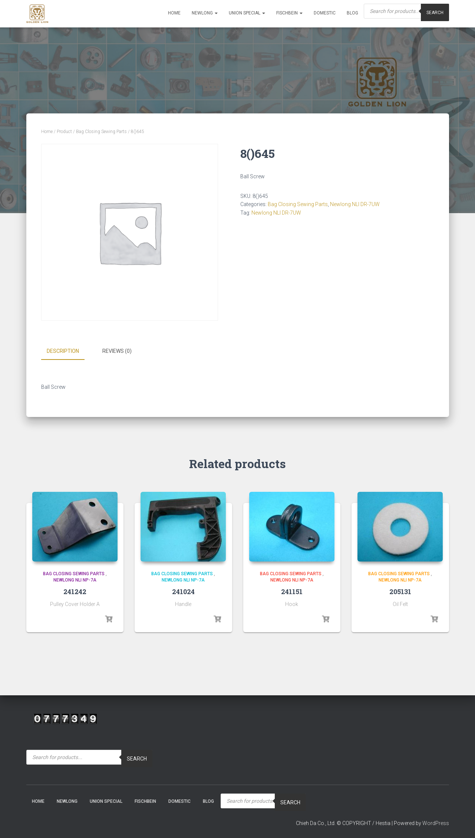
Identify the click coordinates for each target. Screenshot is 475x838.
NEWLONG (205, 13)
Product (64, 131)
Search (137, 758)
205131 (400, 590)
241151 (292, 590)
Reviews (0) (117, 351)
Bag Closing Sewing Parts (101, 131)
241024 (183, 590)
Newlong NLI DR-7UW (355, 204)
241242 (74, 590)
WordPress (435, 823)
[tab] (68, 351)
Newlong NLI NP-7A (74, 579)
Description (63, 351)
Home (174, 13)
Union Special (247, 13)
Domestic (325, 13)
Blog (352, 13)
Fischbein (289, 13)
